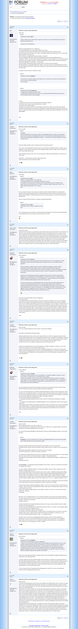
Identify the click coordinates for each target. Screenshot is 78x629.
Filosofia (25, 11)
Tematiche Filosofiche (30, 18)
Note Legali (31, 625)
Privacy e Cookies (45, 625)
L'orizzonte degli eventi (45, 621)
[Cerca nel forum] (15, 7)
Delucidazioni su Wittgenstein (34, 621)
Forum (21, 11)
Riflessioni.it (50, 3)
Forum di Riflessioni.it (15, 11)
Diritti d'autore (38, 625)
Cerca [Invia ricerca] (23, 7)
